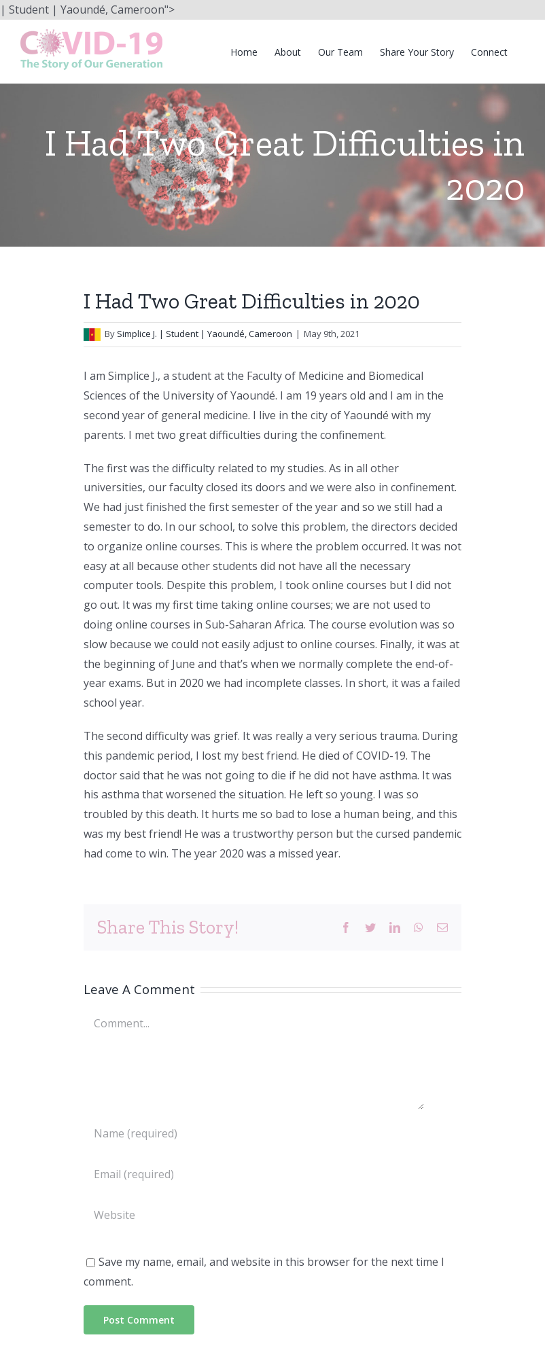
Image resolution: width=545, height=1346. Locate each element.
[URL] (254, 1215)
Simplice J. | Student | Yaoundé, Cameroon (204, 333)
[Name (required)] (254, 1133)
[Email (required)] (254, 1174)
